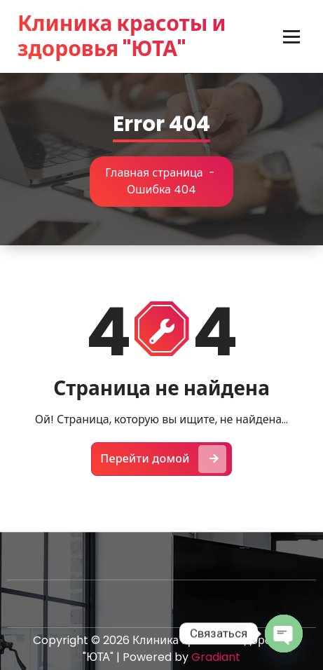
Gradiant (215, 657)
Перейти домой (163, 459)
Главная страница (153, 173)
